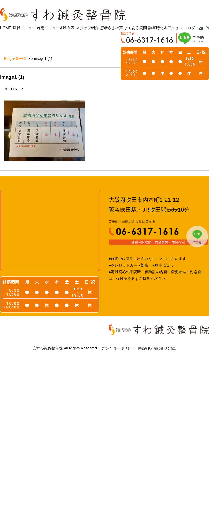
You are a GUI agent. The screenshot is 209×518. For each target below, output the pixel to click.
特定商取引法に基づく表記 (157, 348)
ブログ (189, 28)
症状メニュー (24, 28)
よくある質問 (135, 28)
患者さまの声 (111, 28)
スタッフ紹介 (87, 28)
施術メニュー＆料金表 (56, 28)
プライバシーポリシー (118, 348)
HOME (5, 28)
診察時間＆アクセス (165, 28)
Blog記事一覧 (15, 58)
